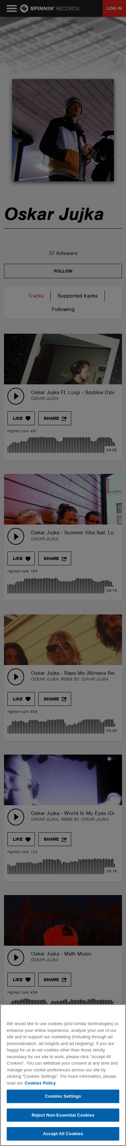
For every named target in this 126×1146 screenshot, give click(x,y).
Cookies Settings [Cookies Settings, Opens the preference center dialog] (63, 1096)
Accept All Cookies (63, 1133)
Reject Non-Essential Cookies (63, 1115)
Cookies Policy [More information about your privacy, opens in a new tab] (40, 1083)
